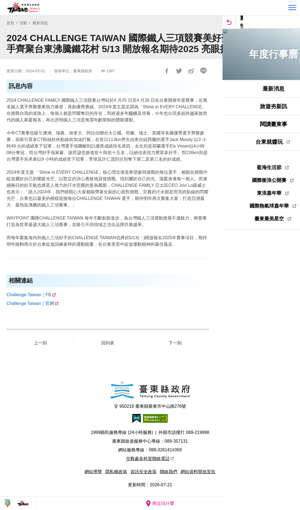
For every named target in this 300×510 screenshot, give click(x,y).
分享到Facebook (166, 70)
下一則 (175, 343)
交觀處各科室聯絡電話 (150, 458)
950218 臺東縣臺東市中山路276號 (150, 406)
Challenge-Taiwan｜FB (29, 294)
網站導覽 (93, 471)
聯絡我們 (168, 471)
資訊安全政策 (143, 471)
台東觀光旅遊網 (24, 8)
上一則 (40, 343)
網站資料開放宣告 (198, 471)
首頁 (10, 23)
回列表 (107, 343)
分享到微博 (191, 70)
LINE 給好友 (203, 70)
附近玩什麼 (159, 503)
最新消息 (40, 23)
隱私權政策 (116, 471)
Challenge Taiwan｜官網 (30, 303)
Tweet (178, 70)
